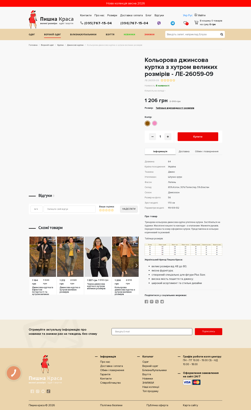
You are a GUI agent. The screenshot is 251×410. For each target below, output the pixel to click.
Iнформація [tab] (160, 151)
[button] (136, 265)
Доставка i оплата (131, 15)
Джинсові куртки (75, 45)
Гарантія (105, 374)
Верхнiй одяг (52, 35)
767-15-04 (96, 23)
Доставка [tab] (184, 151)
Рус (190, 15)
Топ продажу (150, 391)
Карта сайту (190, 405)
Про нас (99, 15)
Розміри (112, 15)
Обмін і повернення (112, 370)
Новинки (129, 35)
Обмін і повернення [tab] (206, 151)
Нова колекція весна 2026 (125, 3)
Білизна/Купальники (83, 35)
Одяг (32, 35)
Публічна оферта (157, 405)
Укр (185, 15)
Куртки (60, 45)
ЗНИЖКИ (149, 35)
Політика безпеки (111, 405)
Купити (197, 136)
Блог (149, 15)
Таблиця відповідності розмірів (175, 107)
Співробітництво (110, 383)
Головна (33, 45)
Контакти (86, 15)
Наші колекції (150, 387)
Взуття (110, 35)
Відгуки (159, 15)
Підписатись (208, 331)
